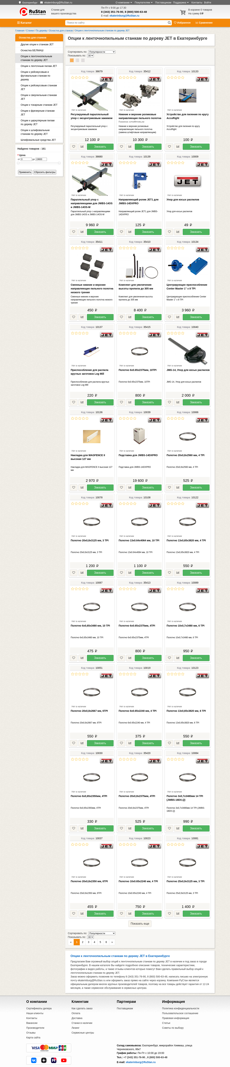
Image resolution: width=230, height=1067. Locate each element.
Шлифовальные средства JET (38, 139)
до (33, 159)
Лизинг (75, 1012)
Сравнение (204, 22)
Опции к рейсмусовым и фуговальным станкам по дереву (35, 75)
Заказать (100, 139)
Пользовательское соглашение (180, 998)
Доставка (77, 1003)
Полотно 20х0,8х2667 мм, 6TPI (89, 703)
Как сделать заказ (82, 993)
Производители (35, 1012)
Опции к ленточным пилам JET (39, 66)
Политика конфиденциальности (180, 993)
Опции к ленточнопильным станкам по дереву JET (36, 58)
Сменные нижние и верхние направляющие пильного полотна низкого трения (92, 281)
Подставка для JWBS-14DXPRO (138, 447)
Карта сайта (33, 1022)
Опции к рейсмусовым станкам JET (39, 87)
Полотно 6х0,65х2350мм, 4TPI (89, 788)
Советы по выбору (173, 1012)
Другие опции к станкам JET (37, 44)
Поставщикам (163, 2)
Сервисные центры (83, 1017)
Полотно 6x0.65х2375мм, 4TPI (137, 618)
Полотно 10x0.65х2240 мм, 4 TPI (138, 873)
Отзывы (30, 1017)
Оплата (76, 998)
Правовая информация (175, 1003)
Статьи (166, 1008)
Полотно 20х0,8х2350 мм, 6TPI (89, 873)
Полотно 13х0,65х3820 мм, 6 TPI (186, 703)
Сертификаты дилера (39, 993)
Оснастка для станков (32, 37)
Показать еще (140, 916)
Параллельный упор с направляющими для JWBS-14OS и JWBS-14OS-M (92, 196)
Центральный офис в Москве (134, 1055)
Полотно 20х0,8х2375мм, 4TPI (137, 788)
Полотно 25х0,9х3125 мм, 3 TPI (185, 873)
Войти (207, 2)
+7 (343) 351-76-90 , (134, 1042)
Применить (25, 172)
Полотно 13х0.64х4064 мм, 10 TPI (139, 532)
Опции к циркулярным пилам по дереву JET (37, 122)
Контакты (196, 2)
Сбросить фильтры (44, 172)
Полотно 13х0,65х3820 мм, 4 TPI (186, 532)
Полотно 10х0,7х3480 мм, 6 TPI (185, 618)
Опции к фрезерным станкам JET (38, 112)
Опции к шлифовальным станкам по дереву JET (35, 132)
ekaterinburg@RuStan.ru (141, 1047)
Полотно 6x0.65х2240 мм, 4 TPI (138, 703)
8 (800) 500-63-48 (136, 11)
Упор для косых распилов (183, 192)
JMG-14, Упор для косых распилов (188, 362)
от (19, 159)
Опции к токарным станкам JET (39, 104)
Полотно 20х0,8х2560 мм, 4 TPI (185, 447)
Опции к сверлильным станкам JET (39, 97)
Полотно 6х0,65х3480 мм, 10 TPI (90, 618)
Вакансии (31, 1008)
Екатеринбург (30, 2)
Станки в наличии (82, 1008)
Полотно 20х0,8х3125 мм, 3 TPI (90, 532)
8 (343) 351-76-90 (112, 11)
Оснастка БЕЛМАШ (32, 50)
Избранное (182, 22)
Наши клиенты (34, 998)
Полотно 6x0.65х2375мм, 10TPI (138, 362)
